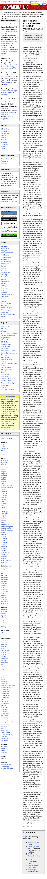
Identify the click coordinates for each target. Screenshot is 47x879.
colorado (4, 660)
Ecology (4, 268)
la (1, 674)
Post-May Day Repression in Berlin (34, 855)
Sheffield (4, 142)
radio (3, 446)
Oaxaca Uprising (6, 381)
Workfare (4, 331)
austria (3, 466)
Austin (3, 648)
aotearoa (4, 609)
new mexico (5, 691)
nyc (2, 699)
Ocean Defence (6, 294)
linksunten (4, 511)
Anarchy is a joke (33, 842)
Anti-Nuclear (5, 255)
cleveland (4, 658)
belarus (3, 470)
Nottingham (5, 161)
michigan (4, 682)
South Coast (5, 144)
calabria (4, 480)
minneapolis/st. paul (8, 685)
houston (4, 668)
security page (5, 427)
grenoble (4, 493)
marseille (4, 519)
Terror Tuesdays (6, 83)
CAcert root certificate (6, 422)
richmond (4, 709)
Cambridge (5, 133)
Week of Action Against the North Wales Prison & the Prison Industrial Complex (9, 43)
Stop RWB (4, 376)
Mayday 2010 (5, 346)
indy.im (3, 177)
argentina (4, 568)
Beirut (3, 748)
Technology (5, 310)
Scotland (4, 163)
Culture (3, 266)
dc (2, 664)
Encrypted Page (9, 396)
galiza (3, 489)
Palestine (4, 299)
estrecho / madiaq (7, 487)
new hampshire (6, 687)
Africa (3, 454)
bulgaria (4, 478)
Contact (39, 2)
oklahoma (4, 701)
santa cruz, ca (6, 725)
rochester (4, 711)
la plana (4, 503)
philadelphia (5, 703)
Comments (29, 832)
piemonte (4, 534)
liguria (3, 507)
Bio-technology (6, 261)
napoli (3, 523)
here (5, 85)
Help (44, 2)
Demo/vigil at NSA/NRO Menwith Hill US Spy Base (9, 67)
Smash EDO (5, 385)
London (3, 138)
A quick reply (32, 870)
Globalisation (5, 281)
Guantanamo (5, 357)
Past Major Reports (7, 389)
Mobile (8, 2)
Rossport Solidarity (7, 383)
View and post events (8, 24)
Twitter (11, 177)
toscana (4, 556)
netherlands (5, 525)
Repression (34, 29)
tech (2, 770)
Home (3, 2)
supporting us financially (9, 201)
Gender (3, 279)
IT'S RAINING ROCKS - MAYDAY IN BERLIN (33, 23)
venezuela (4, 603)
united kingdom (6, 560)
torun (3, 554)
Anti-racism (27, 29)
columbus (4, 662)
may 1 (30, 860)
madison (4, 676)
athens (3, 464)
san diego (4, 717)
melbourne (4, 621)
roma (3, 540)
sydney (3, 627)
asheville (4, 644)
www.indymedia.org (7, 438)
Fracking (4, 275)
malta (3, 517)
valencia (4, 562)
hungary (4, 495)
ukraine (3, 558)
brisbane (4, 611)
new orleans (5, 693)
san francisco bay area (8, 721)
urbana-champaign (7, 734)
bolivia (3, 570)
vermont (4, 736)
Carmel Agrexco (6, 367)
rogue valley (5, 713)
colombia (4, 582)
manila (3, 619)
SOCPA (3, 387)
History (3, 286)
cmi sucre (4, 580)
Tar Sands (4, 348)
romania (4, 542)
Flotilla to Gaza (6, 344)
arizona (3, 640)
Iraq (2, 290)
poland (3, 536)
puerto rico (4, 589)
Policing (4, 301)
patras (3, 533)
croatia (3, 482)
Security (36, 4)
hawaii (3, 666)
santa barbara (6, 723)
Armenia (4, 746)
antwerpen (4, 460)
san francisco (5, 719)
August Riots (5, 338)
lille (2, 509)
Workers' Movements (8, 314)
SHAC (3, 372)
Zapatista (4, 316)
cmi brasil (4, 578)
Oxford (3, 140)
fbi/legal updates (6, 764)
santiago (4, 595)
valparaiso (4, 601)
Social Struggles (6, 308)
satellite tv (4, 448)
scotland (4, 548)
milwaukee (4, 683)
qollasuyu (4, 591)
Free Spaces (5, 277)
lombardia (4, 513)
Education (4, 270)
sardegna (4, 546)
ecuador (4, 583)
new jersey (4, 689)
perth (3, 623)
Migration (4, 292)
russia (3, 544)
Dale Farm (4, 340)
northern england (7, 527)
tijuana (3, 597)
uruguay (4, 599)
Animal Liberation (7, 253)
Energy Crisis (5, 272)
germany (4, 491)
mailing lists (5, 766)
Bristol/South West (7, 159)
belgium (4, 472)
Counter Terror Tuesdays (8, 76)
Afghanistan (5, 248)
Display (25, 837)
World (31, 31)
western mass (6, 738)
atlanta (3, 646)
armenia (4, 462)
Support (43, 4)
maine (3, 678)
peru (2, 587)
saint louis (4, 715)
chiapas (3, 572)
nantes (3, 521)
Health (3, 283)
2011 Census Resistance (9, 333)
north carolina (5, 695)
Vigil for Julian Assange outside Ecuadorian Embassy (9, 93)
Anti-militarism (6, 257)
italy (2, 501)
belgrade (4, 474)
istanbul (3, 499)
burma (3, 613)
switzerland (5, 552)
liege (2, 505)
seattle (3, 729)
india (2, 632)
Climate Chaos (6, 264)
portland (4, 707)
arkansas (4, 642)
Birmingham (5, 131)
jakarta (3, 617)
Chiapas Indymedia (7, 118)
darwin (3, 615)
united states (5, 733)
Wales (3, 146)
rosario (3, 593)
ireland (3, 497)
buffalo (3, 654)
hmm (29, 864)
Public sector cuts (7, 303)
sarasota (4, 727)
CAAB (14, 69)
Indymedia (4, 288)
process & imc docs (7, 768)
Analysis (4, 251)
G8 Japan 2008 (6, 370)
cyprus (3, 483)
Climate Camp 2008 (8, 378)
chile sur (4, 576)
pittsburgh (4, 705)
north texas (5, 697)
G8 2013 (4, 329)
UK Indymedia (22, 6)
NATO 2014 (5, 326)
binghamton (5, 650)
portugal (4, 538)
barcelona (4, 468)
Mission (21, 2)
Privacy (27, 2)
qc (2, 625)
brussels (4, 476)
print (2, 444)
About (33, 2)
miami (3, 680)
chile (2, 574)
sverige (3, 550)
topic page (7, 101)
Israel (3, 750)
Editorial (14, 2)
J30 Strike (4, 342)
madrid (3, 515)
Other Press (5, 297)
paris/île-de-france (7, 531)
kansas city (5, 672)
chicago (3, 656)
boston (3, 652)
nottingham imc (6, 529)
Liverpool (4, 135)
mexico (3, 585)
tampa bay (4, 731)
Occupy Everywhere (8, 335)
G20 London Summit (8, 351)
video (3, 450)
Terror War (4, 312)
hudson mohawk (6, 670)
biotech (3, 758)
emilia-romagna (6, 485)
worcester (4, 740)
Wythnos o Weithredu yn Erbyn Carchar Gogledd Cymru (9, 51)
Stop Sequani (5, 374)
